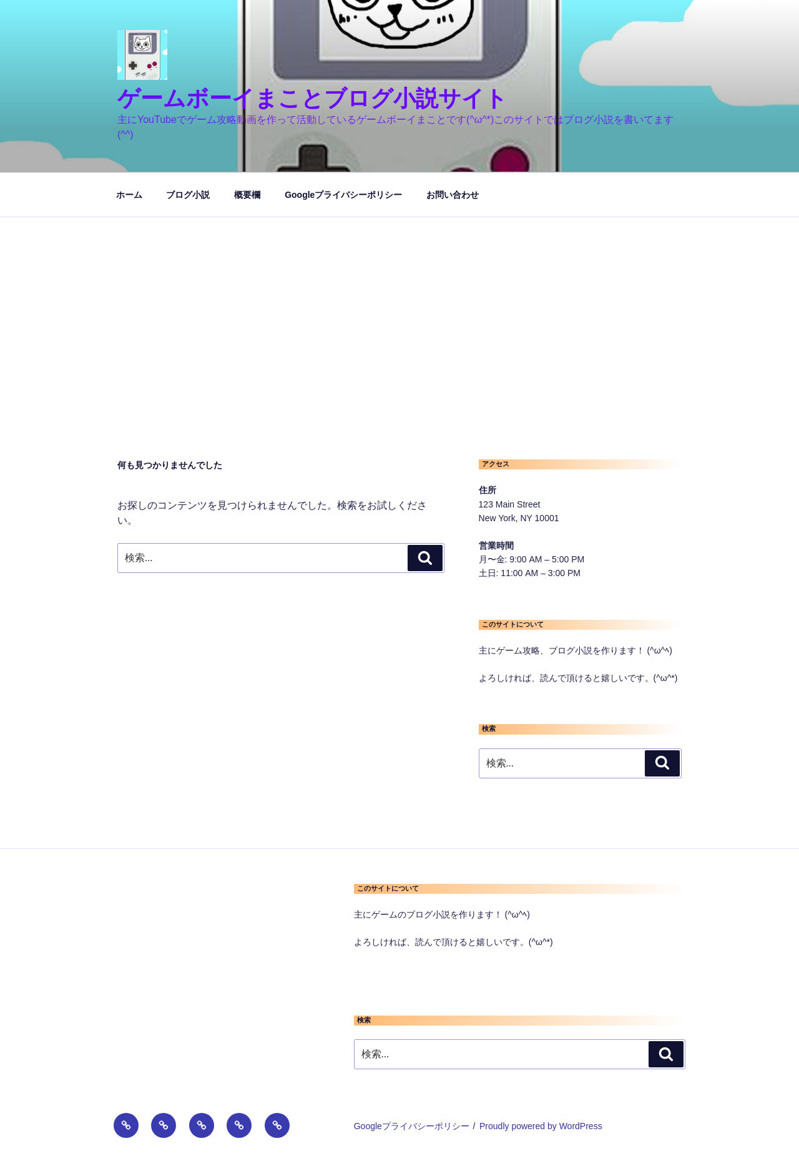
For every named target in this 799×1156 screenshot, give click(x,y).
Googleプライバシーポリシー (343, 195)
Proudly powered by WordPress (540, 1126)
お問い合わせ (452, 195)
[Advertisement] (399, 310)
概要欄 (247, 195)
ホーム (129, 195)
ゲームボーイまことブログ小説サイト (312, 98)
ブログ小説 (188, 195)
